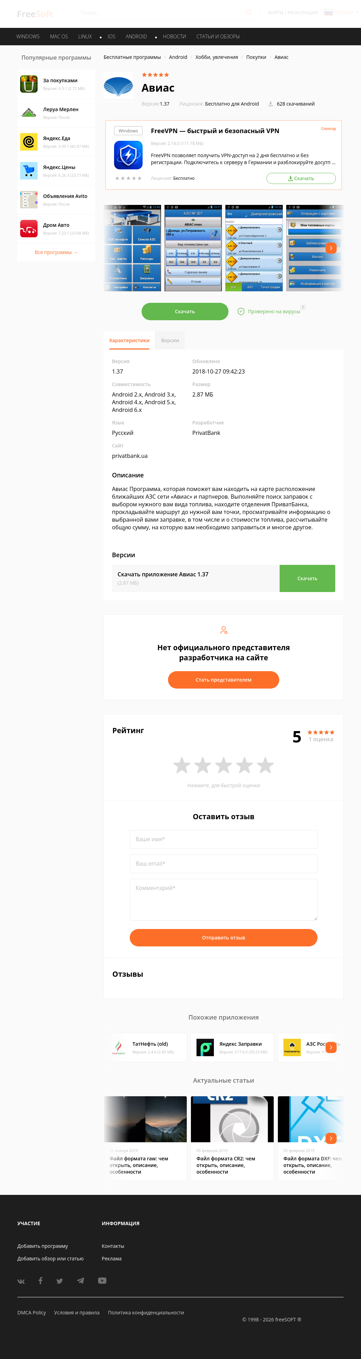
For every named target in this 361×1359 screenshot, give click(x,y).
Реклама (112, 1258)
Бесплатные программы (132, 57)
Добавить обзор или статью (50, 1258)
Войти (275, 13)
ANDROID (136, 36)
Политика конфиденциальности (146, 1312)
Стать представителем (224, 679)
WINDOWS (28, 36)
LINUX (84, 36)
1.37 (155, 103)
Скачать (185, 311)
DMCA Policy (31, 1312)
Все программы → (56, 252)
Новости (174, 36)
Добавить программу (42, 1246)
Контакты (113, 1246)
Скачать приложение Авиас (163, 574)
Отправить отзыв (223, 937)
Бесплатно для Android (232, 103)
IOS (111, 36)
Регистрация (303, 13)
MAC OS (59, 36)
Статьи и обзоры (218, 36)
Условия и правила (76, 1312)
